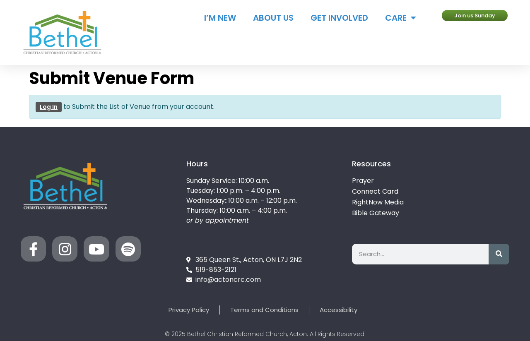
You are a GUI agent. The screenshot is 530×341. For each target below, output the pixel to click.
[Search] (499, 254)
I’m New (220, 18)
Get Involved (339, 18)
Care (400, 18)
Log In (49, 107)
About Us (273, 18)
